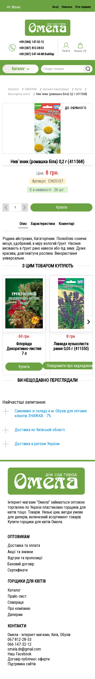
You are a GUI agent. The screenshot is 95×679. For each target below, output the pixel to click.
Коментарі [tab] (66, 224)
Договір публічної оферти (29, 659)
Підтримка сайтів (22, 663)
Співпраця (16, 602)
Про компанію (19, 608)
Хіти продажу (83, 7)
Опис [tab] (23, 224)
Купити (61, 207)
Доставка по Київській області (40, 429)
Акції (55, 7)
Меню (14, 7)
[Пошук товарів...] (66, 69)
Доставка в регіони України (37, 443)
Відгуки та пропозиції (25, 557)
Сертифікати (18, 570)
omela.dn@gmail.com (24, 649)
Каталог (20, 68)
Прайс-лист (17, 596)
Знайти (88, 69)
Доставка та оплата (24, 545)
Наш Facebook (19, 654)
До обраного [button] (72, 107)
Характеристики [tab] (43, 224)
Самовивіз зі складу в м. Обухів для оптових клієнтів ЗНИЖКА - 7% (51, 413)
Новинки (67, 7)
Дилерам (15, 614)
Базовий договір (21, 564)
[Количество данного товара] (15, 207)
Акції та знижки (20, 551)
